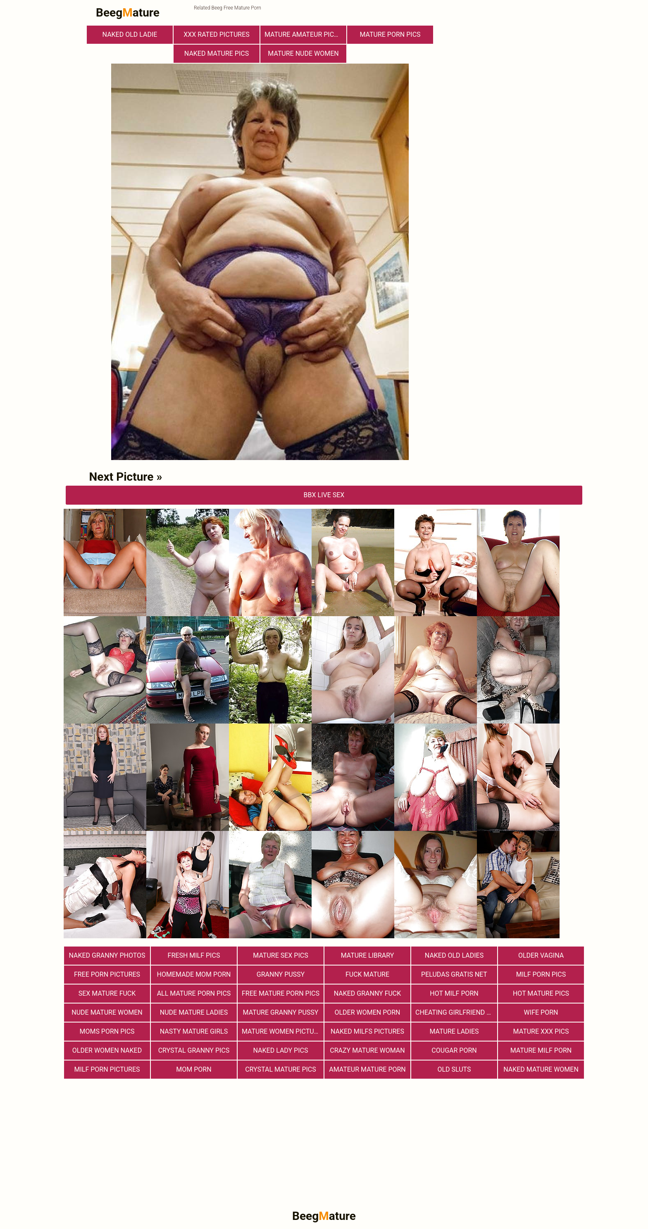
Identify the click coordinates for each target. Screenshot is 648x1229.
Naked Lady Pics (280, 1050)
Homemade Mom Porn (194, 974)
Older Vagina (541, 955)
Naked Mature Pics (216, 53)
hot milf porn (454, 993)
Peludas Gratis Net (454, 974)
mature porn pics (390, 34)
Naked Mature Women (541, 1069)
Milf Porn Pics (541, 974)
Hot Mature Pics (541, 993)
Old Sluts (454, 1069)
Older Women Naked (107, 1050)
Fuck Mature (367, 974)
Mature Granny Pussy (281, 1012)
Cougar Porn (453, 1050)
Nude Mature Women (106, 1012)
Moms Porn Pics (106, 1031)
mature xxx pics (541, 1031)
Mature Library (367, 955)
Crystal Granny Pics (194, 1050)
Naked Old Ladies (454, 955)
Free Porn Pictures (107, 974)
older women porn (367, 1012)
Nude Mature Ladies (194, 1012)
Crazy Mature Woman (367, 1050)
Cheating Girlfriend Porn (456, 1012)
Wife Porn (541, 1012)
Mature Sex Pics (280, 955)
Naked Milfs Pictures (367, 1031)
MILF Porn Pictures (107, 1069)
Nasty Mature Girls (194, 1031)
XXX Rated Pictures (216, 34)
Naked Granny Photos (107, 955)
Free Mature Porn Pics (280, 993)
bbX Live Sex (324, 495)
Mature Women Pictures (283, 1031)
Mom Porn (193, 1069)
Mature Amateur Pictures (305, 34)
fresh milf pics (194, 955)
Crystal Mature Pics (280, 1069)
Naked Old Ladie (129, 34)
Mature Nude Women (303, 53)
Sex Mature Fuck (107, 993)
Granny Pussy (281, 974)
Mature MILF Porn (541, 1050)
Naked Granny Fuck (367, 993)
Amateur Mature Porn (367, 1069)
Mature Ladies (454, 1031)
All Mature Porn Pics (194, 993)
